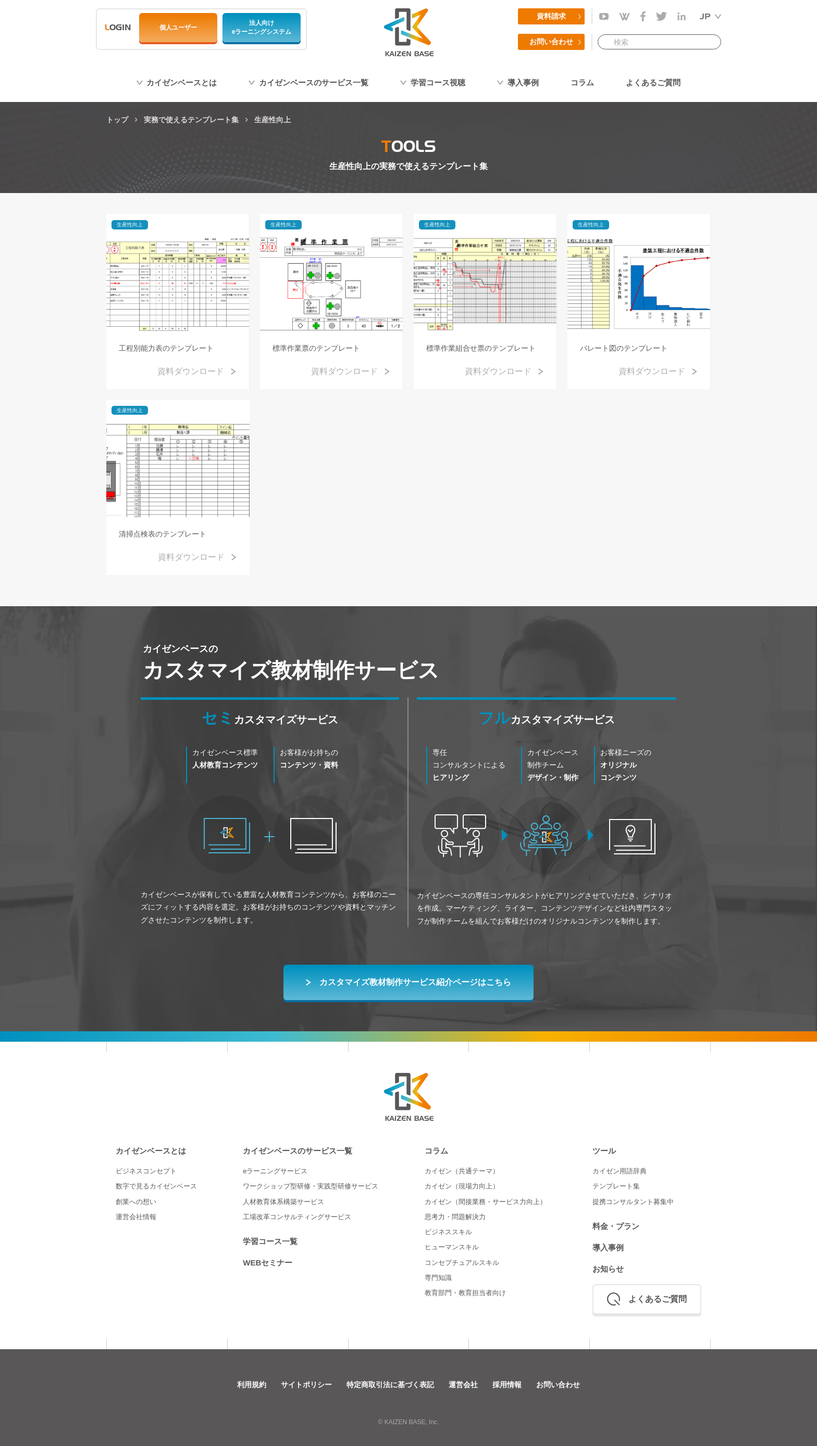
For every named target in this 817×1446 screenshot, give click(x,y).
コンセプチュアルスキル (462, 1262)
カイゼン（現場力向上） (462, 1186)
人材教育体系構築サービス (283, 1202)
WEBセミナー (267, 1262)
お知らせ (608, 1268)
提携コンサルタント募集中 (633, 1202)
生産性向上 (130, 224)
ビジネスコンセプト (146, 1171)
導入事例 (523, 82)
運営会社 (463, 1384)
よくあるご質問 (653, 82)
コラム (582, 82)
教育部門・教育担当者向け (465, 1293)
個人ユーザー (178, 27)
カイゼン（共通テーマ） (462, 1171)
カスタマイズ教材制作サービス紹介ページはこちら (415, 982)
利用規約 (251, 1384)
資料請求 (551, 16)
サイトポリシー (306, 1384)
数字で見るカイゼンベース (156, 1186)
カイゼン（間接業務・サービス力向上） (486, 1202)
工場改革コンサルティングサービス (297, 1217)
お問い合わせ (551, 41)
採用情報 (507, 1384)
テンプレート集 (616, 1186)
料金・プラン (615, 1226)
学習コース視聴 (438, 82)
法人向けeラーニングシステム (262, 27)
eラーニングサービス (275, 1171)
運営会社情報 (136, 1217)
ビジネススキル (448, 1232)
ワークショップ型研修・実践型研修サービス (310, 1186)
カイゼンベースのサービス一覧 (313, 82)
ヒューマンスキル (452, 1247)
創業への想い (136, 1202)
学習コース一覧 (270, 1241)
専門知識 (438, 1278)
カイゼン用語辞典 (619, 1171)
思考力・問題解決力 (455, 1217)
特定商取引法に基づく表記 (390, 1384)
